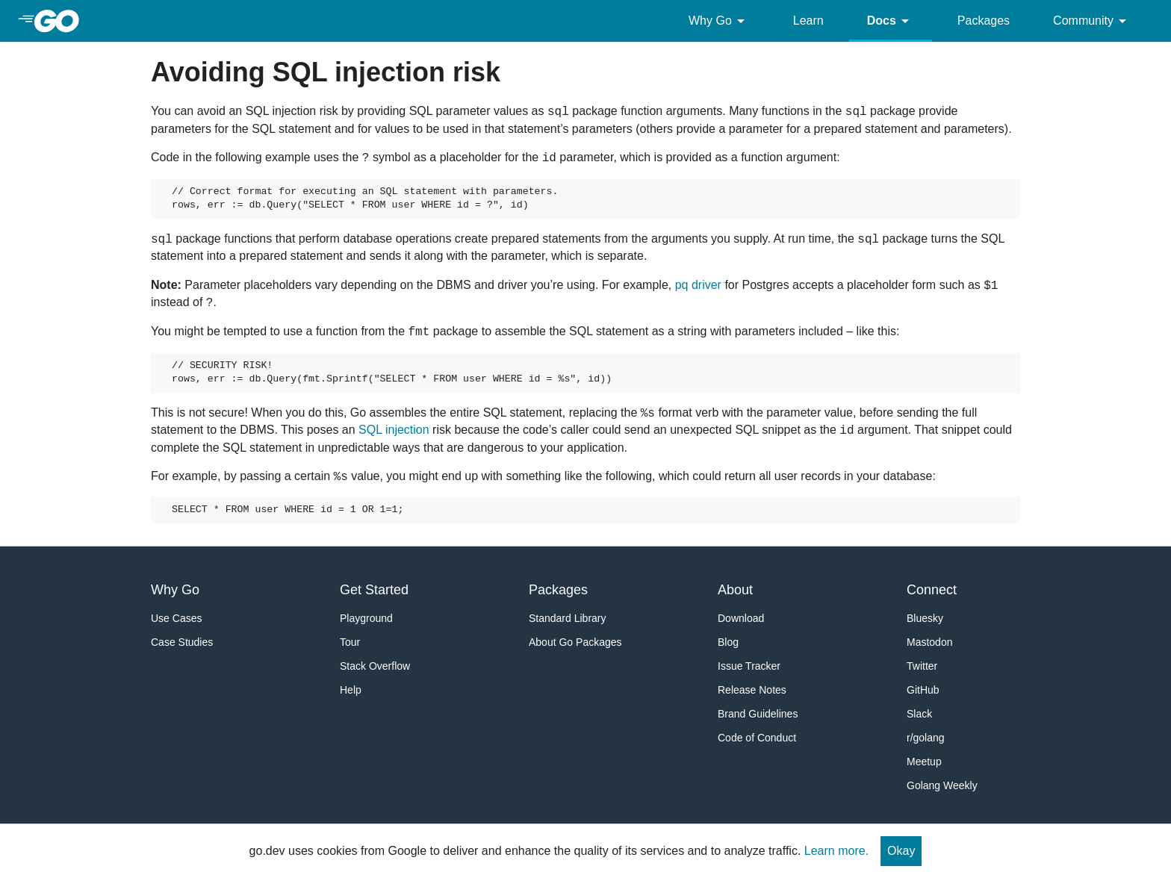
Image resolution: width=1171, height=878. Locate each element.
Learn (808, 20)
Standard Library (567, 618)
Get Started (374, 589)
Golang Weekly (942, 785)
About (735, 589)
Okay (901, 850)
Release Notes (752, 690)
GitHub (923, 690)
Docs (890, 21)
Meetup (924, 762)
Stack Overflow (375, 666)
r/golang (926, 738)
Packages (983, 20)
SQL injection (393, 429)
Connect (932, 589)
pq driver (698, 284)
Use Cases (176, 618)
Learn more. (836, 850)
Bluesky (925, 618)
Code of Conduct (757, 738)
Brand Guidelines (758, 714)
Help (350, 690)
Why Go (719, 21)
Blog (728, 642)
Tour (350, 642)
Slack (919, 714)
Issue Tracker (749, 666)
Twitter (922, 666)
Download (741, 618)
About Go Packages (575, 642)
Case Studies (182, 642)
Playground (366, 618)
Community (1092, 21)
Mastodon (929, 642)
